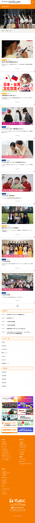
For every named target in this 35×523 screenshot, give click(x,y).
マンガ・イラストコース (7, 458)
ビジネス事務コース (6, 451)
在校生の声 (22, 454)
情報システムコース (6, 453)
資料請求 (4, 481)
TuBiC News (4, 349)
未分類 (3, 342)
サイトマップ (5, 491)
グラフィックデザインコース (7, 457)
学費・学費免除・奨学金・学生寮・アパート (26, 464)
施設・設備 (4, 444)
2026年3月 (4, 379)
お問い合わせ (5, 479)
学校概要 (4, 441)
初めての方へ (5, 471)
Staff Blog (4, 345)
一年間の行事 (22, 451)
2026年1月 (4, 386)
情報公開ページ (5, 493)
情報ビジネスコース (6, 455)
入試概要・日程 (22, 459)
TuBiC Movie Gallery (6, 488)
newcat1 (3, 359)
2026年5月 (4, 372)
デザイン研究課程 (6, 459)
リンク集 (4, 492)
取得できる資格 (22, 444)
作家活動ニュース (5, 363)
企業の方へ (4, 475)
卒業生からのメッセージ (24, 445)
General (3, 356)
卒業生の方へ (5, 473)
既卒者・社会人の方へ (6, 472)
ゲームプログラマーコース (7, 454)
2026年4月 (4, 375)
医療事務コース (5, 449)
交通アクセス (5, 443)
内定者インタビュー (23, 447)
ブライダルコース (5, 450)
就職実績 (21, 443)
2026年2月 (4, 382)
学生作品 (21, 453)
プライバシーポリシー (6, 489)
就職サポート (22, 441)
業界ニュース (4, 352)
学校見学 (4, 483)
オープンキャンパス (6, 482)
